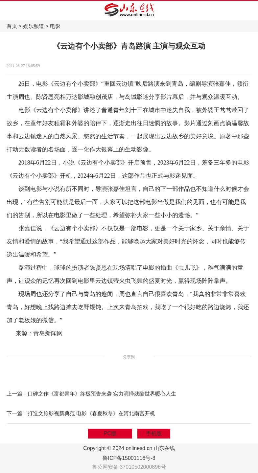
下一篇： (17, 413)
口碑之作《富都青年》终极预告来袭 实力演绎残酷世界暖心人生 (102, 393)
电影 (55, 26)
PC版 (110, 433)
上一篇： (17, 393)
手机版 (154, 433)
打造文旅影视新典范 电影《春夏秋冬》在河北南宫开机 (91, 413)
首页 (12, 26)
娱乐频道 (33, 26)
